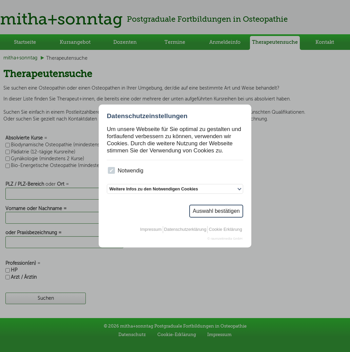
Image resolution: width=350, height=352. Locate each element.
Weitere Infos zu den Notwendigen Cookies (153, 188)
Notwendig (125, 170)
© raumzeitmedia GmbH (225, 238)
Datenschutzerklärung (185, 229)
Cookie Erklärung (225, 229)
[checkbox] (111, 170)
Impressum (150, 229)
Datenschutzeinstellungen (147, 116)
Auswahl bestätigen (216, 211)
